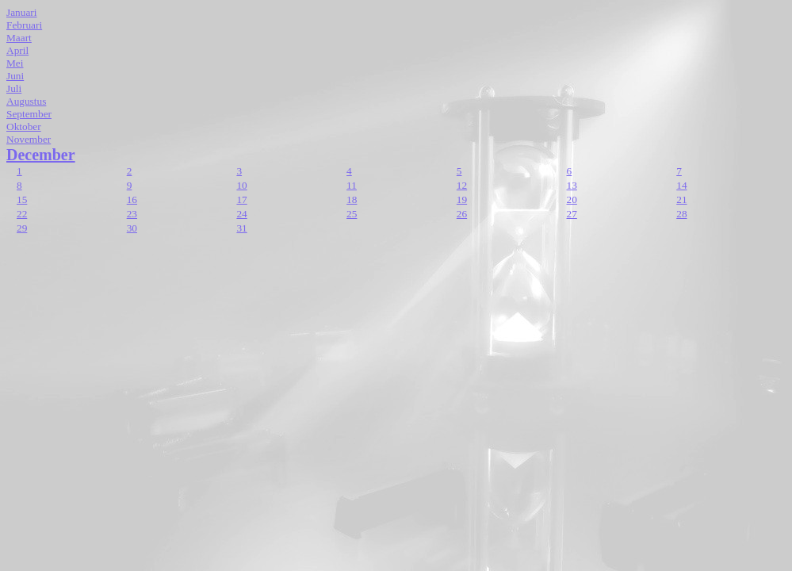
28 (681, 214)
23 (132, 214)
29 (22, 228)
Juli (13, 88)
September (29, 114)
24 (241, 214)
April (17, 50)
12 (462, 185)
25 (351, 214)
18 (351, 199)
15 (22, 199)
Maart (19, 38)
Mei (14, 63)
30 (132, 228)
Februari (24, 25)
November (28, 139)
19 (462, 199)
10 (241, 185)
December (40, 154)
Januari (21, 12)
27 (572, 214)
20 (572, 199)
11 (351, 185)
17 (241, 199)
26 (462, 214)
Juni (15, 76)
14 (681, 185)
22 (22, 214)
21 (681, 199)
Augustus (26, 101)
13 (572, 185)
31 (241, 228)
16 (132, 199)
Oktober (23, 126)
